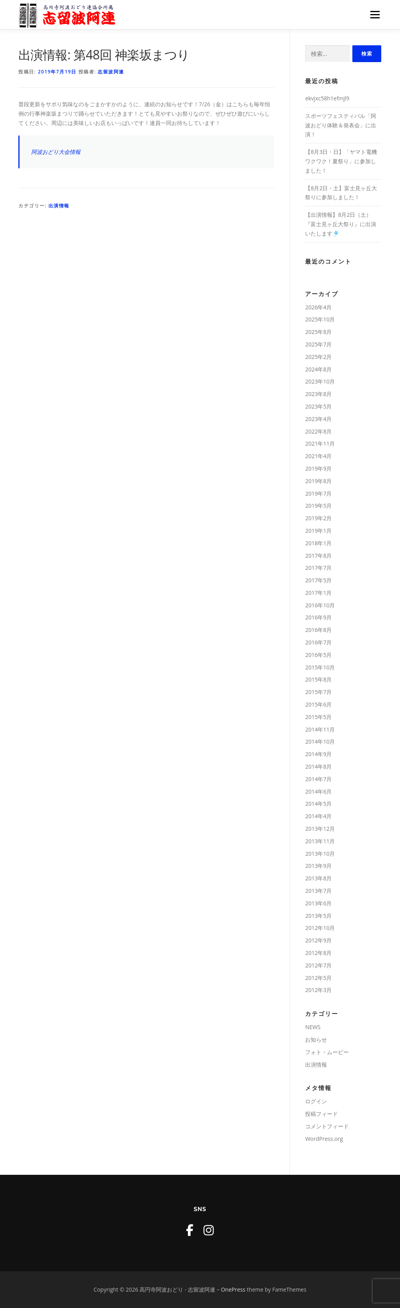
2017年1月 (318, 592)
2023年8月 (318, 394)
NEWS (312, 1027)
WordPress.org (324, 1138)
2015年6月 (318, 704)
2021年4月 (318, 456)
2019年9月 (318, 468)
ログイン (316, 1101)
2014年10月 (320, 741)
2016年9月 (318, 617)
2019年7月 (318, 493)
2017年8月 (318, 555)
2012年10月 (320, 927)
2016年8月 (318, 629)
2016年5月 (318, 654)
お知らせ (316, 1039)
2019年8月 (318, 481)
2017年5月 (318, 580)
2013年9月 (318, 865)
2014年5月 (318, 803)
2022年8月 (318, 431)
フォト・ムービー (327, 1052)
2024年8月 (318, 369)
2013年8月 (318, 878)
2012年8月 (318, 952)
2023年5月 (318, 406)
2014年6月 (318, 791)
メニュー (375, 14)
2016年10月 (320, 605)
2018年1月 (318, 543)
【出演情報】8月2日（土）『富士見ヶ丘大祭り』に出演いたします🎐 (340, 224)
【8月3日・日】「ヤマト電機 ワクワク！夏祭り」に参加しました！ (341, 161)
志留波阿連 (111, 71)
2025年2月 (318, 356)
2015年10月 (320, 667)
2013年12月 (320, 828)
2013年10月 (320, 853)
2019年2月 (318, 518)
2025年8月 (318, 331)
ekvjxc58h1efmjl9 (327, 98)
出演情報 (59, 205)
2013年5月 (318, 915)
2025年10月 (320, 319)
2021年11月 (320, 443)
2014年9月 (318, 754)
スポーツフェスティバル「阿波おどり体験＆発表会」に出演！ (340, 125)
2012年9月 (318, 940)
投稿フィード (321, 1113)
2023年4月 (318, 419)
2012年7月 (318, 965)
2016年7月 (318, 642)
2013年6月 (318, 903)
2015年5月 (318, 717)
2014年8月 (318, 766)
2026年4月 (318, 307)
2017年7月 (318, 567)
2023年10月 (320, 381)
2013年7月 (318, 890)
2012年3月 (318, 990)
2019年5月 (318, 505)
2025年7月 (318, 344)
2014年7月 (318, 779)
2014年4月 (318, 816)
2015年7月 (318, 692)
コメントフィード (327, 1126)
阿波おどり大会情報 (55, 151)
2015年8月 (318, 679)
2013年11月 (320, 841)
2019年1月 (318, 530)
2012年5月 (318, 977)
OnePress (233, 1289)
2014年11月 (320, 729)
